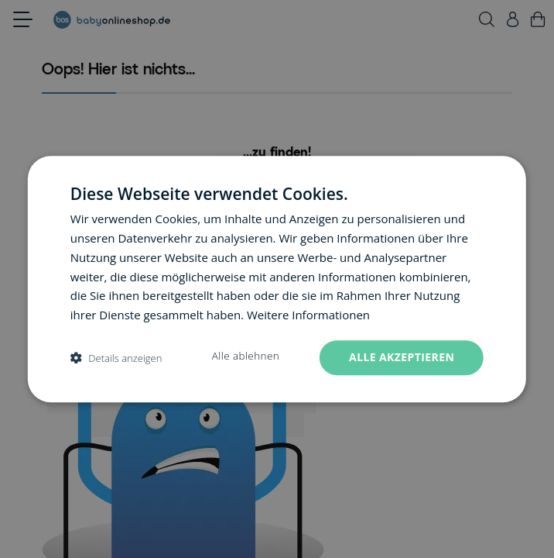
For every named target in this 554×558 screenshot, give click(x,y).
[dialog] (277, 279)
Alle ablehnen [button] (245, 356)
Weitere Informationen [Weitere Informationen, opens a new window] (308, 314)
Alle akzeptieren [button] (401, 357)
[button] (116, 357)
